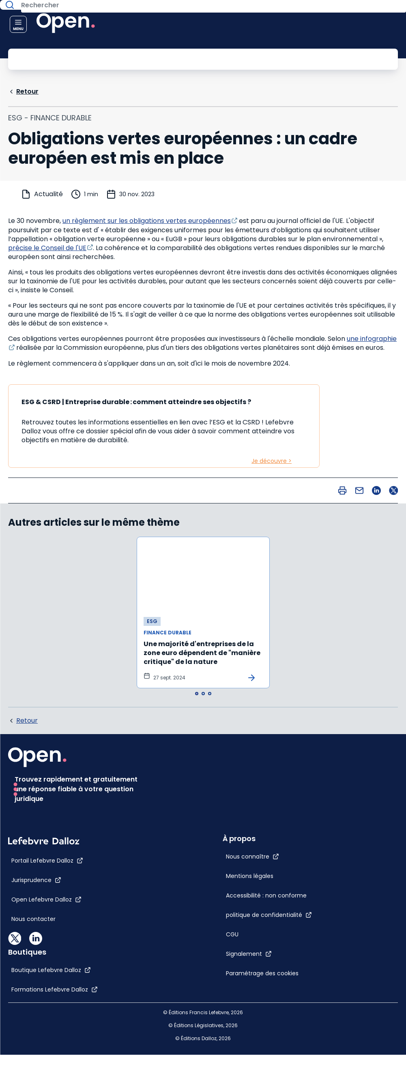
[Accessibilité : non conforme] (214, 800)
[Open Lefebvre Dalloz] (46, 989)
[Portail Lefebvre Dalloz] (47, 950)
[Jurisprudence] (36, 970)
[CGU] (179, 839)
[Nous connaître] (200, 761)
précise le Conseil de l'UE (47, 247)
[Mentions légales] (197, 781)
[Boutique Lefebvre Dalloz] (213, 946)
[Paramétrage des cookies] (216, 878)
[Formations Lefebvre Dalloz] (216, 966)
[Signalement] (196, 858)
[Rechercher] (185, 58)
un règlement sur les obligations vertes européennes (146, 220)
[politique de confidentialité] (216, 820)
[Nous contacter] (33, 1009)
